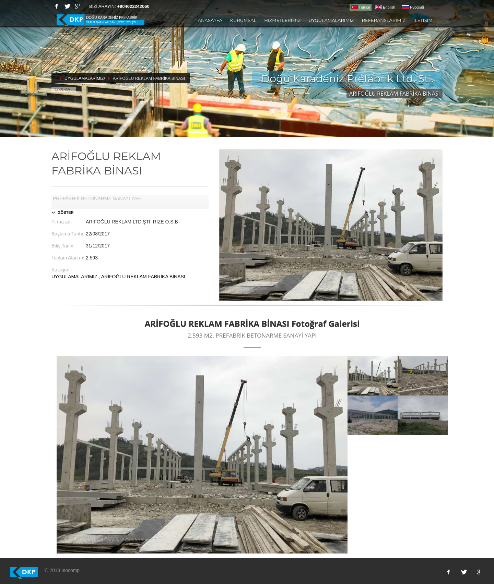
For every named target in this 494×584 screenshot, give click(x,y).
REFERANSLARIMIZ (383, 20)
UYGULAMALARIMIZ (331, 20)
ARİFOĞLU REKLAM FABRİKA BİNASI (143, 276)
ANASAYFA (210, 20)
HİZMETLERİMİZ (282, 20)
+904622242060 (133, 6)
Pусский (413, 7)
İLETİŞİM (423, 20)
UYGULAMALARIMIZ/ (84, 78)
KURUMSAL (243, 20)
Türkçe (360, 7)
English (385, 7)
